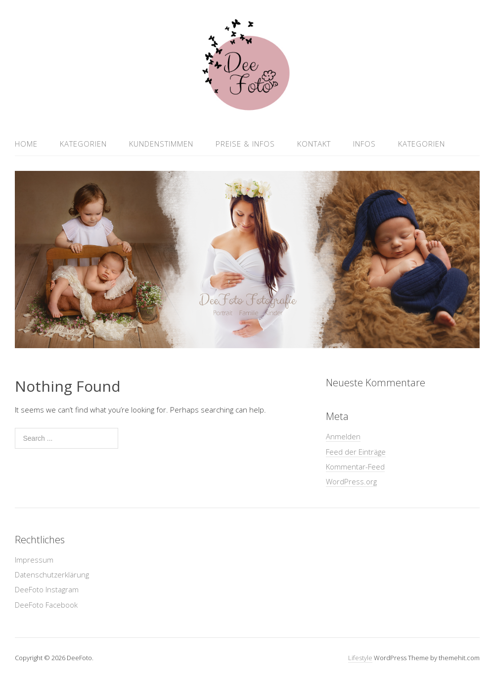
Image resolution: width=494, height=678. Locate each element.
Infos (364, 144)
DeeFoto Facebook (46, 605)
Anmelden (343, 436)
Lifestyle (360, 657)
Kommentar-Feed (355, 466)
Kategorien (83, 144)
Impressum (34, 560)
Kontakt (314, 144)
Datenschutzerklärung (52, 574)
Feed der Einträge (356, 452)
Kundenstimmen (161, 144)
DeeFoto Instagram (47, 589)
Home (26, 144)
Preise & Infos (245, 144)
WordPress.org (351, 481)
